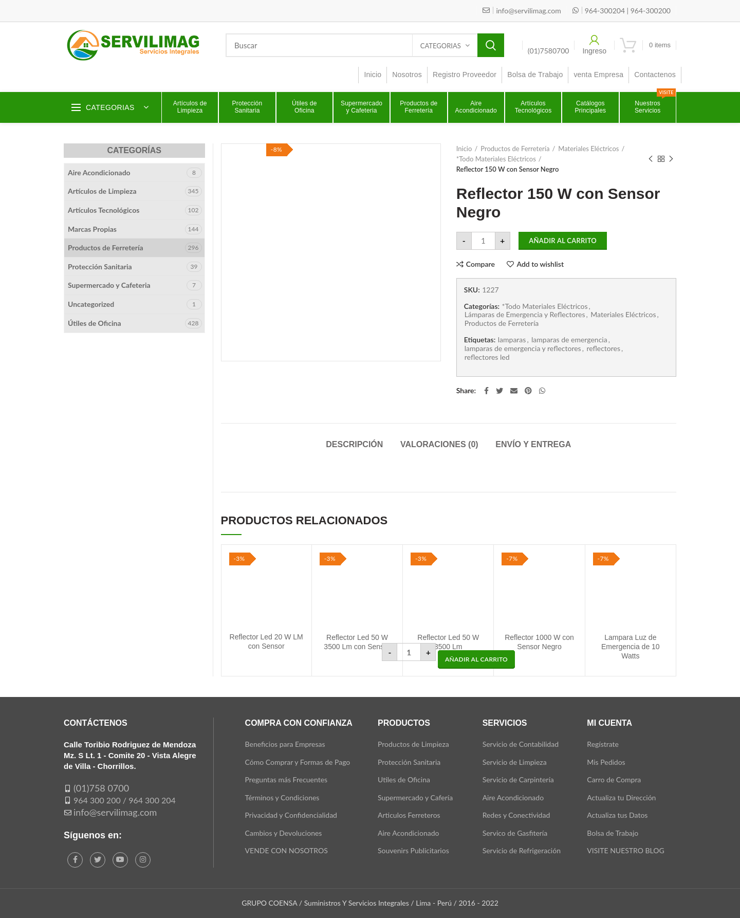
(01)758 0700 (101, 788)
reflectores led (487, 357)
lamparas (512, 340)
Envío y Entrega (533, 444)
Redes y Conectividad (516, 815)
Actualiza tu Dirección (621, 797)
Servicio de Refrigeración (522, 850)
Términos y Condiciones (282, 797)
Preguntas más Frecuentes (286, 779)
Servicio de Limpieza (515, 762)
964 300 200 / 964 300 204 (124, 800)
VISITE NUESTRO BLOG (625, 850)
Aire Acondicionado (99, 172)
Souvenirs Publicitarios (413, 850)
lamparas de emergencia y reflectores (523, 348)
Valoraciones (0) (439, 444)
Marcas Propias (92, 229)
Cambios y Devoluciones (283, 833)
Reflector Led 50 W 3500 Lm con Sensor (357, 642)
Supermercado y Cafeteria (109, 285)
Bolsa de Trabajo (612, 833)
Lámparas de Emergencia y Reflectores (525, 314)
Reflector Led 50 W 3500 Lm (448, 642)
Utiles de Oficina (404, 779)
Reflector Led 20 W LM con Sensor (266, 641)
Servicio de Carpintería (518, 779)
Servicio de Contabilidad (521, 744)
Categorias (440, 46)
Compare (480, 264)
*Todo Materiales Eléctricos (496, 159)
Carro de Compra (614, 779)
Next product (671, 159)
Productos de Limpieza (413, 744)
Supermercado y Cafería (415, 797)
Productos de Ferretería (514, 148)
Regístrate (603, 744)
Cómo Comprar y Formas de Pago (297, 762)
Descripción (354, 444)
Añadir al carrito (563, 240)
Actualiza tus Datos (617, 815)
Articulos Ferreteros (409, 815)
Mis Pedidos (606, 762)
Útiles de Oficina (94, 323)
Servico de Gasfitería (515, 833)
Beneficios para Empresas (285, 744)
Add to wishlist (540, 264)
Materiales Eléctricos (588, 148)
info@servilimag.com (115, 812)
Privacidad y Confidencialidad (291, 815)
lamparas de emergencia (569, 340)
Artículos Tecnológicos (103, 210)
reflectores (603, 348)
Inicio (464, 148)
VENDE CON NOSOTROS (286, 850)
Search (490, 45)
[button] (476, 659)
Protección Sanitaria (100, 266)
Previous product (650, 159)
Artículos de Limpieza (102, 191)
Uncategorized (91, 304)
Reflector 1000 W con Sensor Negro (539, 642)
